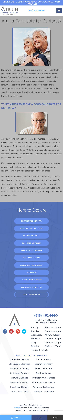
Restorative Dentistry (31, 228)
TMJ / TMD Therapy (31, 258)
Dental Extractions (19, 391)
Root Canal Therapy (19, 387)
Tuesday (35, 331)
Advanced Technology (31, 265)
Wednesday (36, 335)
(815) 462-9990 (37, 10)
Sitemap (17, 407)
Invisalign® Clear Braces (43, 378)
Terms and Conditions (41, 407)
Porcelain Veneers (43, 368)
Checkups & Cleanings (19, 364)
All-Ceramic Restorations (43, 382)
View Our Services (31, 294)
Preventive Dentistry (31, 221)
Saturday (35, 346)
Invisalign (31, 272)
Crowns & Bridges (19, 378)
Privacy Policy (26, 407)
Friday (33, 342)
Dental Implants (31, 236)
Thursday (35, 338)
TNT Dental (44, 410)
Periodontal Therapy (31, 250)
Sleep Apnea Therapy (32, 280)
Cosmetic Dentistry (31, 243)
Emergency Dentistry (31, 287)
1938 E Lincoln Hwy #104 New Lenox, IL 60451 (46, 321)
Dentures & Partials (19, 382)
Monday (34, 327)
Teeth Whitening (44, 373)
